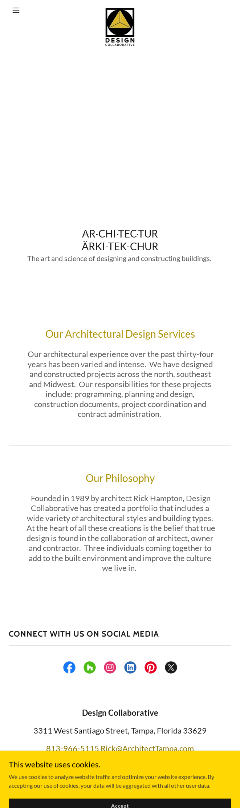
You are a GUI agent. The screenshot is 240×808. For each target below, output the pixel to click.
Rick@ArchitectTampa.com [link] (147, 748)
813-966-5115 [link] (72, 748)
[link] (120, 10)
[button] (25, 10)
